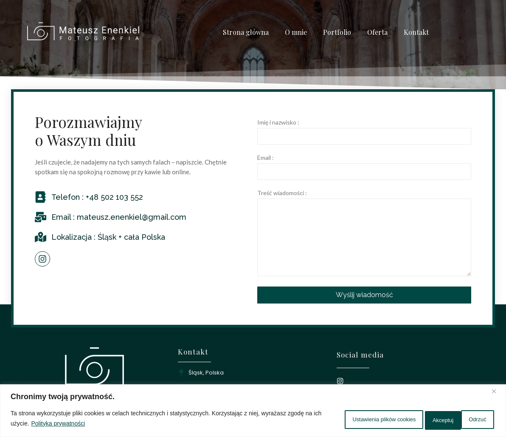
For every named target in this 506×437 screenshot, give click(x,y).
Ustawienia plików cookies (350, 419)
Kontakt (416, 32)
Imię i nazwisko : (278, 122)
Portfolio (337, 32)
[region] (253, 411)
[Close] (497, 394)
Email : (265, 158)
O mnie (296, 32)
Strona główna (246, 32)
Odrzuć (422, 419)
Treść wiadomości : (282, 193)
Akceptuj (471, 419)
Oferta (377, 32)
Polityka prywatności (94, 424)
